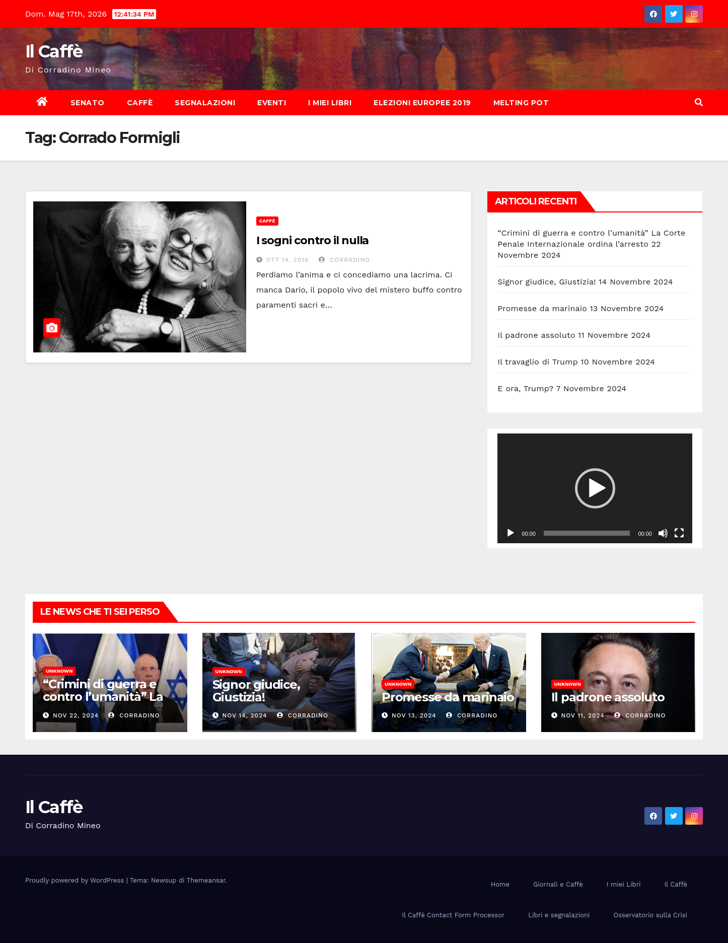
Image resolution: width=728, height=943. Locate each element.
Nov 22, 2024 (76, 715)
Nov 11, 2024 (582, 715)
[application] (594, 488)
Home (500, 884)
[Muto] (663, 533)
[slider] (587, 533)
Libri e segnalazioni (559, 915)
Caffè (140, 102)
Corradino (344, 259)
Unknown (59, 671)
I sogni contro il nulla (312, 240)
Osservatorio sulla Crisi (650, 915)
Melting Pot (521, 102)
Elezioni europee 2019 (422, 102)
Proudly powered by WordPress (75, 880)
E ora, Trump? (525, 388)
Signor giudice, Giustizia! (546, 281)
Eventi (271, 102)
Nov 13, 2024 (414, 715)
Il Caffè (53, 51)
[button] (699, 102)
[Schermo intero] (679, 533)
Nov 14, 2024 (244, 715)
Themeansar (206, 880)
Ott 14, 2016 (287, 259)
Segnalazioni (205, 102)
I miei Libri (329, 102)
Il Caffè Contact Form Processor (453, 915)
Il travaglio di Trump (537, 362)
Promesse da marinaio (542, 308)
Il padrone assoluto (536, 335)
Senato (87, 102)
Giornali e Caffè (558, 884)
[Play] (510, 533)
